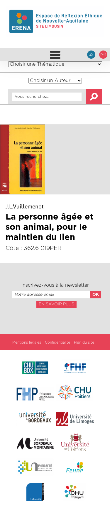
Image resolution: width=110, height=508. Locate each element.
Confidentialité (57, 342)
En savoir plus (56, 304)
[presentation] (55, 320)
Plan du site (84, 342)
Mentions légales (26, 342)
